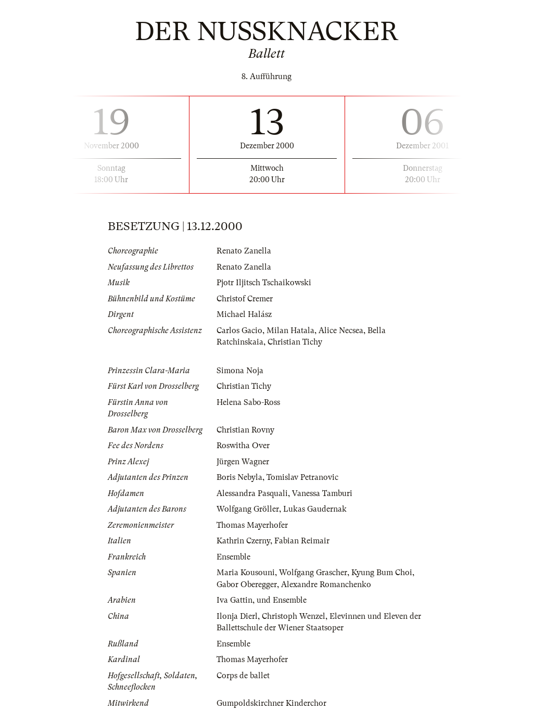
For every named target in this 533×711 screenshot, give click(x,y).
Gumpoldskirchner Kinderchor (271, 703)
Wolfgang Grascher (313, 572)
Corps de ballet (243, 675)
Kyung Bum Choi (381, 572)
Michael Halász (244, 314)
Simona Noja (240, 370)
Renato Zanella (244, 251)
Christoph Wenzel (293, 616)
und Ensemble (282, 600)
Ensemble (233, 557)
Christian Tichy (295, 342)
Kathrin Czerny (243, 540)
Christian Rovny (245, 430)
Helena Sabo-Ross (248, 402)
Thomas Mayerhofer (252, 525)
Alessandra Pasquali (252, 493)
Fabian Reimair (301, 540)
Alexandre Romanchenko (326, 584)
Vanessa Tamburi (322, 493)
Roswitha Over (243, 445)
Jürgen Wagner (243, 461)
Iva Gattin (234, 600)
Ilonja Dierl (237, 616)
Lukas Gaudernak (315, 509)
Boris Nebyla (239, 477)
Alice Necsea (341, 330)
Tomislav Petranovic (302, 477)
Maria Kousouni (246, 572)
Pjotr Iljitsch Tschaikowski (264, 282)
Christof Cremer (245, 298)
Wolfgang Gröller (248, 509)
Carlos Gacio (239, 330)
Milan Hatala (290, 330)
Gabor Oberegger (247, 584)
